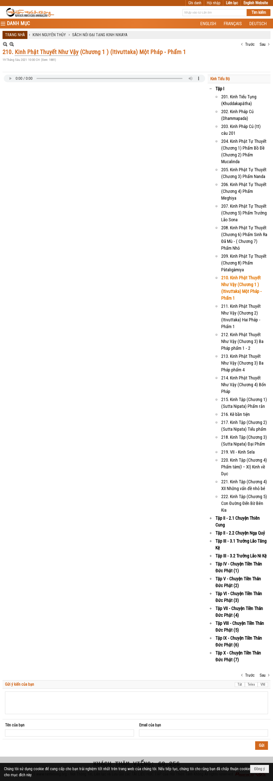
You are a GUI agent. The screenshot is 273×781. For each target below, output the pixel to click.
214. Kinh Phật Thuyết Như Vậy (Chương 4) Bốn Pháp (243, 384)
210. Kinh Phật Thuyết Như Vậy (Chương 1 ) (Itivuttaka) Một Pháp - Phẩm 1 (241, 288)
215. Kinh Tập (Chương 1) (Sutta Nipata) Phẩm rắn (244, 403)
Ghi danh (194, 3)
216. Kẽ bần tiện (235, 414)
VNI (262, 684)
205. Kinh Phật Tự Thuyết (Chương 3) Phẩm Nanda (243, 173)
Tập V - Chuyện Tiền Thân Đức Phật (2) (238, 582)
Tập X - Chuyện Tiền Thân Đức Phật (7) (238, 656)
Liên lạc (232, 3)
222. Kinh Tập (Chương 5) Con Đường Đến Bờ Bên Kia (244, 503)
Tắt (240, 684)
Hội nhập (213, 3)
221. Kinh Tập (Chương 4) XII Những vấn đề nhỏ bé (244, 485)
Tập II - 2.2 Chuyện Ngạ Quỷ (240, 533)
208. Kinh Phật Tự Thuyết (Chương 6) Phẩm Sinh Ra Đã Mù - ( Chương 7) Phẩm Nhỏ (244, 238)
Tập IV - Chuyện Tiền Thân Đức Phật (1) (238, 567)
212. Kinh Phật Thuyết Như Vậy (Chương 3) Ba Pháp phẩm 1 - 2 (242, 341)
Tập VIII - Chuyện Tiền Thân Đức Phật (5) (239, 627)
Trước (250, 44)
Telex (251, 684)
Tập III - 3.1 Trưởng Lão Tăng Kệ (240, 544)
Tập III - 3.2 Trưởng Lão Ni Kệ (240, 555)
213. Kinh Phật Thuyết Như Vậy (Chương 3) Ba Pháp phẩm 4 (242, 363)
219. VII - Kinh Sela (238, 452)
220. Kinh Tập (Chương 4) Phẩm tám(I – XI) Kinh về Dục (244, 466)
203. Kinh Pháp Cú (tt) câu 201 (241, 130)
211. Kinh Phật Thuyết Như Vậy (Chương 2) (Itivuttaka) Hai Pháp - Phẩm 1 (241, 316)
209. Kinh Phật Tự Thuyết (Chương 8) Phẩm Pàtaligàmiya (243, 262)
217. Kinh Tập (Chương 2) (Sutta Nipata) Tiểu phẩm (244, 426)
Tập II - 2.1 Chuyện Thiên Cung (237, 521)
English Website (255, 3)
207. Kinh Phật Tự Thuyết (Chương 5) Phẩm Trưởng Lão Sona (244, 212)
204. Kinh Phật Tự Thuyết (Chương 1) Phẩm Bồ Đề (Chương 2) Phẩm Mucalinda (243, 151)
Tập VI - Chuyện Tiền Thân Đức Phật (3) (238, 597)
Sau (262, 44)
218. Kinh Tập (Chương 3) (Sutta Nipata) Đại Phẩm (244, 441)
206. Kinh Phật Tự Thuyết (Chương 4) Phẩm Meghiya (243, 191)
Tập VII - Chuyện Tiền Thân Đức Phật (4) (239, 612)
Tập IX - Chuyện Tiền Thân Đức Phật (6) (238, 641)
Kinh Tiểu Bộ (220, 78)
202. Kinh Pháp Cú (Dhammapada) (237, 115)
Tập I (219, 88)
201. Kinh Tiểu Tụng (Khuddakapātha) (238, 100)
